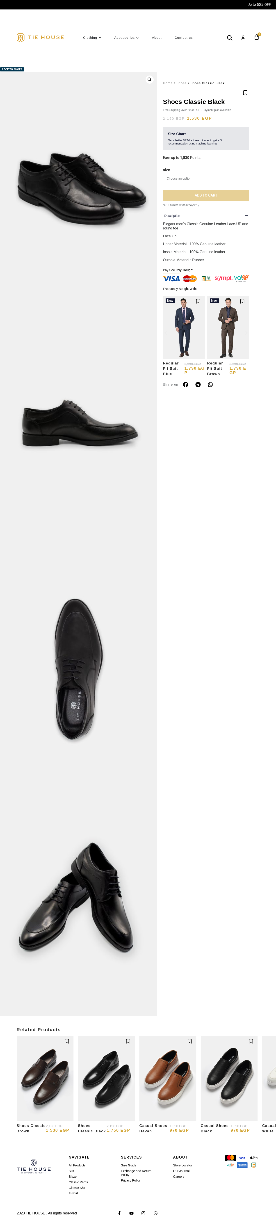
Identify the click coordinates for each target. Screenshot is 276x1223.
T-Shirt (73, 1193)
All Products (77, 1165)
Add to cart (206, 195)
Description (172, 216)
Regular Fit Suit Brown (215, 368)
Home (168, 83)
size (166, 170)
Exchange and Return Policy (136, 1173)
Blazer (73, 1176)
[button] (150, 80)
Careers (178, 1176)
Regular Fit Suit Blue (171, 368)
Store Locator (182, 1165)
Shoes (181, 83)
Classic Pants (78, 1182)
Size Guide (128, 1165)
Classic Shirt (77, 1188)
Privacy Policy (131, 1180)
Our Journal (181, 1171)
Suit (71, 1171)
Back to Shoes (12, 69)
